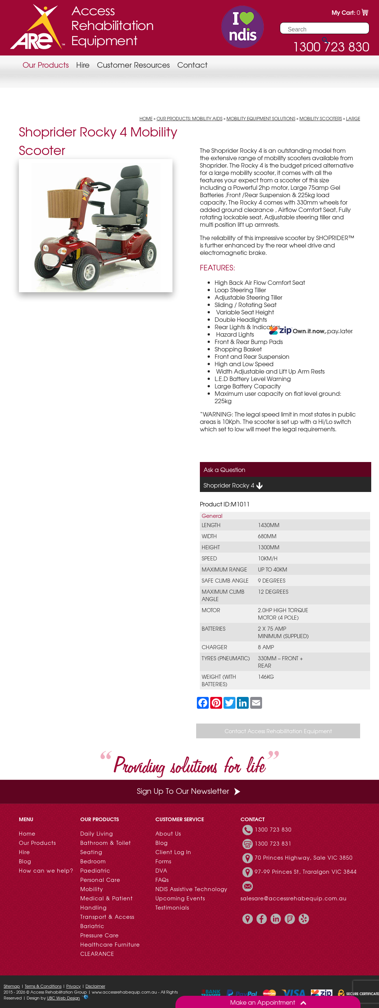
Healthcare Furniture (110, 944)
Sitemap (12, 986)
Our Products (46, 64)
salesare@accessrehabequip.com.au (294, 898)
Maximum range (224, 569)
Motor (211, 610)
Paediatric (95, 870)
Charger (214, 647)
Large (353, 118)
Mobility (91, 889)
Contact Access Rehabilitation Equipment (278, 731)
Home (146, 118)
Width (209, 536)
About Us (168, 833)
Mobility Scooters (320, 118)
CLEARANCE (97, 953)
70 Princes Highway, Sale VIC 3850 (304, 857)
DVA (161, 870)
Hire (83, 64)
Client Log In (173, 852)
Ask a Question (224, 469)
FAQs (162, 879)
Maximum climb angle (223, 595)
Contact (192, 64)
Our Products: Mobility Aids (189, 118)
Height (211, 547)
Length (211, 525)
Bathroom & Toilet (105, 842)
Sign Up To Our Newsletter (189, 790)
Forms (163, 861)
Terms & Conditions (43, 986)
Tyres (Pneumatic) (226, 658)
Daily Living (96, 833)
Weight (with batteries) (219, 680)
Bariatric (92, 926)
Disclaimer (95, 986)
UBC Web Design (63, 998)
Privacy (73, 986)
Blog (25, 861)
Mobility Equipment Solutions (261, 118)
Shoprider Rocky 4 (233, 485)
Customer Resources (133, 64)
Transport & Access (107, 916)
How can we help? (46, 870)
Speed (209, 558)
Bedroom (93, 861)
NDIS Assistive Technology (191, 889)
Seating (91, 852)
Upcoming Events (180, 898)
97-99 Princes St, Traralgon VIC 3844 (306, 871)
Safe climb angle (225, 580)
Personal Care (100, 879)
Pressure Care (99, 935)
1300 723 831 (273, 843)
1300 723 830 (273, 829)
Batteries (213, 628)
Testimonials (172, 907)
